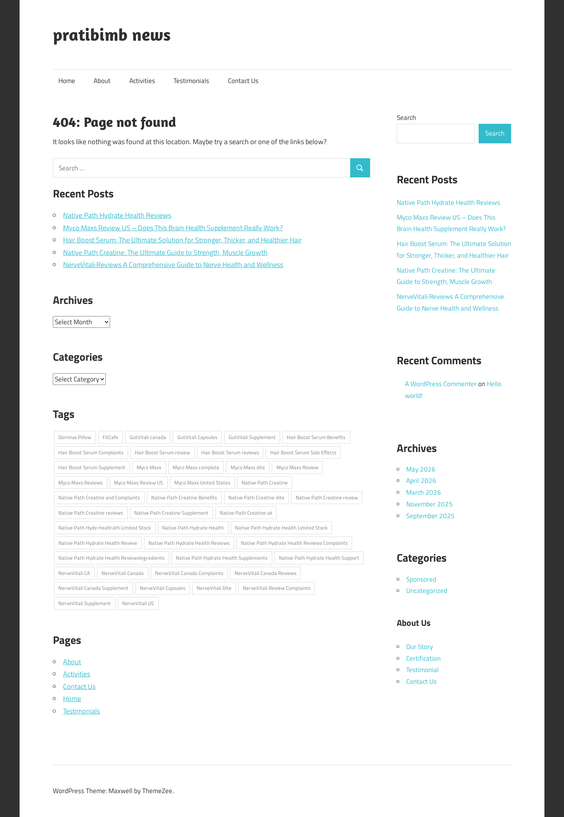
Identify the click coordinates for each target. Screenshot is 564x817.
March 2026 (423, 492)
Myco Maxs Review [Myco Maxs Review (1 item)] (297, 467)
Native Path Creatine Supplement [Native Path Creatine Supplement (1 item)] (171, 513)
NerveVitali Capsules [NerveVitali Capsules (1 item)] (162, 588)
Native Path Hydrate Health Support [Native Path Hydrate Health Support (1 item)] (319, 558)
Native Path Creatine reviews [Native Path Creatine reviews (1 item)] (90, 513)
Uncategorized (426, 591)
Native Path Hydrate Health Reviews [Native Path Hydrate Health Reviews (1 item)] (189, 543)
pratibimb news (112, 34)
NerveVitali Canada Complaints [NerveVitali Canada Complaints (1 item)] (189, 573)
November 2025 (429, 504)
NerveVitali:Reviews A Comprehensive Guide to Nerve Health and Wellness (173, 264)
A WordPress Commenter (441, 384)
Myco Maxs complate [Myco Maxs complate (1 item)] (196, 467)
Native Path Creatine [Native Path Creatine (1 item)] (265, 482)
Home (66, 81)
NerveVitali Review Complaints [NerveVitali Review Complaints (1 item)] (277, 588)
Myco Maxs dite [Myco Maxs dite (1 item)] (248, 467)
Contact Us (243, 81)
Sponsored (421, 579)
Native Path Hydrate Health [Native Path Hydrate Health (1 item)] (193, 527)
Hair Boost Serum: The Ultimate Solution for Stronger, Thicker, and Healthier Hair (182, 240)
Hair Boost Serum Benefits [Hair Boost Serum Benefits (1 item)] (316, 437)
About (102, 81)
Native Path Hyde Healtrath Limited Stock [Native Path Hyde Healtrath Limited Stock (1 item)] (104, 527)
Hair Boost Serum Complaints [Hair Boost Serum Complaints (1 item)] (90, 452)
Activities (142, 81)
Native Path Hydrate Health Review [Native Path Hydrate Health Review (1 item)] (97, 543)
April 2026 (421, 480)
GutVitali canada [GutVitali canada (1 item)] (148, 437)
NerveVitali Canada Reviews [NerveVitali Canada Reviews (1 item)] (265, 573)
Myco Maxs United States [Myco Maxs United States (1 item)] (202, 482)
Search (406, 117)
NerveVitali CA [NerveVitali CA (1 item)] (74, 573)
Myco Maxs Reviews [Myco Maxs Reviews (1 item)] (80, 482)
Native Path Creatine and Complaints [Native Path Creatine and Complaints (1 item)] (99, 497)
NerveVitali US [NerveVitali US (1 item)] (138, 603)
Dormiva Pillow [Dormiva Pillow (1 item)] (74, 437)
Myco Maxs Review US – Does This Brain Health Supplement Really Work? (173, 227)
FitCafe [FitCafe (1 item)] (110, 437)
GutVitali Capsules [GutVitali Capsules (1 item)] (197, 437)
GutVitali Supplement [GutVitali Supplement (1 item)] (252, 437)
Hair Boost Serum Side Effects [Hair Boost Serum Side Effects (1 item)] (303, 452)
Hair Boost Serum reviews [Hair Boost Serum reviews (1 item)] (230, 452)
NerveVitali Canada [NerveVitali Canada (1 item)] (122, 573)
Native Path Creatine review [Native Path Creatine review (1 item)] (327, 497)
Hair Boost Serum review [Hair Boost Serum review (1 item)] (162, 452)
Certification (423, 658)
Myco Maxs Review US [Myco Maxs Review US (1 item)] (138, 482)
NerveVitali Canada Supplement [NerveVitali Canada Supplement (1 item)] (93, 588)
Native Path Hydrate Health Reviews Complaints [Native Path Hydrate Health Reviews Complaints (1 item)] (294, 543)
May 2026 (421, 469)
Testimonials (191, 81)
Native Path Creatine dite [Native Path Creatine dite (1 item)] (256, 497)
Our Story (419, 647)
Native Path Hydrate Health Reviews (117, 215)
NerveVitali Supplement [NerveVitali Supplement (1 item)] (84, 603)
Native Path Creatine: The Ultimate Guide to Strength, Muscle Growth (165, 252)
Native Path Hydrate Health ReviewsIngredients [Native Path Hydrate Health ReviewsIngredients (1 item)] (111, 558)
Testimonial (422, 670)
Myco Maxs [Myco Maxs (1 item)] (149, 467)
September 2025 (430, 516)
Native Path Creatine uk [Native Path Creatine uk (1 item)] (246, 513)
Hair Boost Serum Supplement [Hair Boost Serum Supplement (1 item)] (91, 467)
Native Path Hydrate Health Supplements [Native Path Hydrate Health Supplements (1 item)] (222, 558)
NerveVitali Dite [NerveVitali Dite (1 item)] (214, 588)
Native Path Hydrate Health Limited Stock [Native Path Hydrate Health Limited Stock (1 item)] (281, 527)
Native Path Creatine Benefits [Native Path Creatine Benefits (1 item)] (184, 497)
